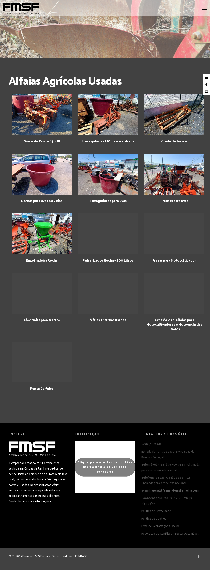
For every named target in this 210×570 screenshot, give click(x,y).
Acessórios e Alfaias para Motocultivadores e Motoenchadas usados (174, 324)
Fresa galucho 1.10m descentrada (108, 141)
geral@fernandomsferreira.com (175, 490)
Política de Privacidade (156, 511)
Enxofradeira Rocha (42, 260)
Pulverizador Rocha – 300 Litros (108, 260)
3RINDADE (80, 556)
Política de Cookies (154, 518)
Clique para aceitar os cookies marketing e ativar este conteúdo (105, 467)
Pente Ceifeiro (42, 389)
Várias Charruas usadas (108, 320)
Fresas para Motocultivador (174, 260)
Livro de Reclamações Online (160, 526)
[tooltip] (206, 77)
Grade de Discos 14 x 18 (42, 141)
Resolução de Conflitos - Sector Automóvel (170, 533)
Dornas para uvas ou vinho (42, 201)
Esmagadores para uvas (108, 201)
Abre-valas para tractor (41, 320)
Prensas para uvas (174, 201)
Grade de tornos (174, 141)
